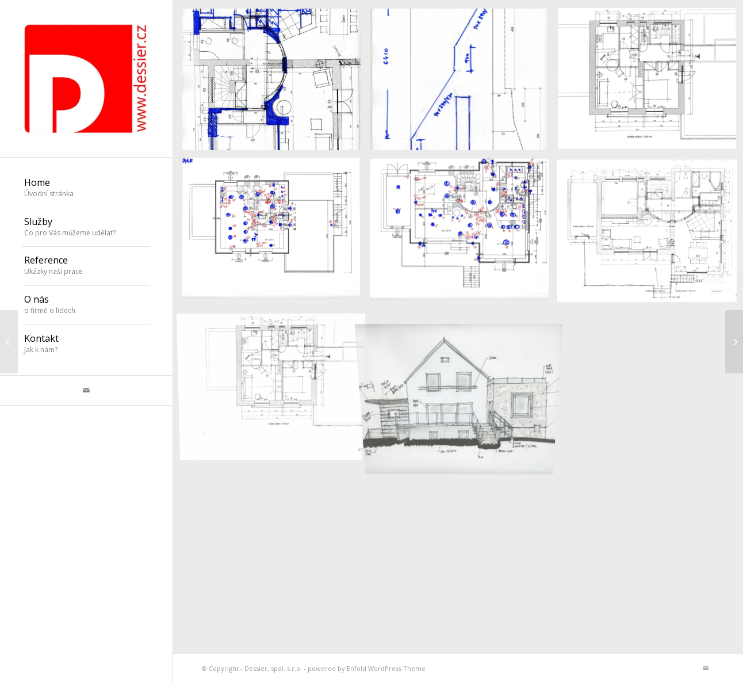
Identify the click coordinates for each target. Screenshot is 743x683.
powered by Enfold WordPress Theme (367, 668)
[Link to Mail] (86, 390)
